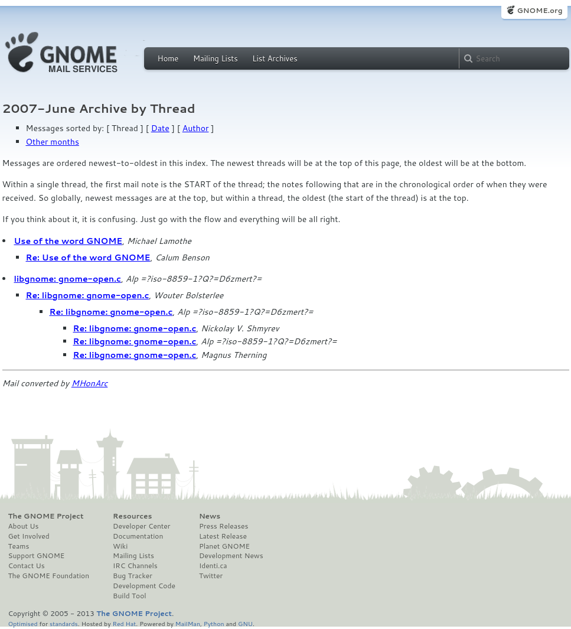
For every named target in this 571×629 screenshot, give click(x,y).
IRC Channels (135, 566)
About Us (23, 526)
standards (64, 623)
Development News (231, 555)
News (209, 516)
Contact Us (26, 566)
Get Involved (29, 536)
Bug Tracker (132, 576)
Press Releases (223, 526)
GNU (245, 623)
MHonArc (89, 383)
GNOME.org (539, 10)
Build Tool (129, 596)
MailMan (187, 623)
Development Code (144, 586)
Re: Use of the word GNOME (88, 257)
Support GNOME (36, 555)
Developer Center (141, 526)
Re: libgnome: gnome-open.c (87, 295)
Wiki (120, 546)
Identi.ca (213, 566)
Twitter (211, 576)
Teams (19, 546)
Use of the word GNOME (68, 241)
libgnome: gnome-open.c (68, 279)
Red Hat (124, 623)
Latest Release (223, 536)
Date (160, 128)
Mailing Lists (215, 58)
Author (195, 128)
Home (168, 58)
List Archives (274, 58)
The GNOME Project (46, 516)
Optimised (23, 623)
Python (214, 623)
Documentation (138, 536)
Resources (132, 516)
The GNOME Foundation (49, 576)
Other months (52, 142)
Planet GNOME (224, 546)
